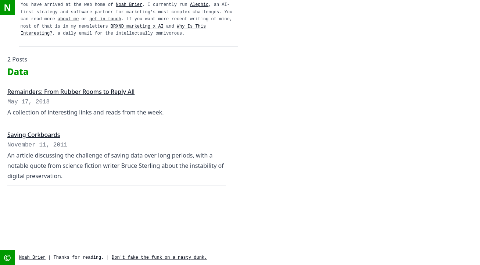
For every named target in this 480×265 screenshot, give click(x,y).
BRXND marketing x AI (137, 26)
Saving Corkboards (33, 135)
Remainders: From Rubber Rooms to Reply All (71, 92)
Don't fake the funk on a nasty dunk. (159, 257)
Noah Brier (129, 4)
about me (68, 19)
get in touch (105, 19)
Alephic (199, 4)
